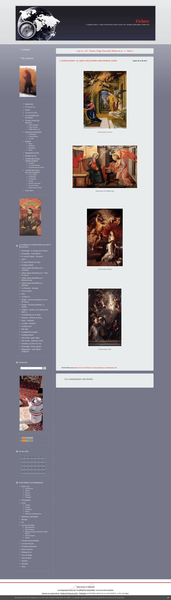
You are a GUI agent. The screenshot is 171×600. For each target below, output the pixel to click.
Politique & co (26, 552)
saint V (23, 259)
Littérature (28, 509)
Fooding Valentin (27, 265)
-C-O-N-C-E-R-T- (31, 113)
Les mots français (34, 165)
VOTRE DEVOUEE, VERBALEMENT (32, 160)
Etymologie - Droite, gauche (31, 346)
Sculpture (28, 497)
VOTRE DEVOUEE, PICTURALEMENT (32, 171)
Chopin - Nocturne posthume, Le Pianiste (32, 306)
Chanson (24, 561)
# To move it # (30, 107)
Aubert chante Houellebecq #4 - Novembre (32, 269)
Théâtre (27, 538)
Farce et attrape (26, 555)
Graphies (31, 163)
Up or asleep (33, 174)
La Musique (32, 134)
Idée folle (24, 329)
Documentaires (30, 527)
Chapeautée (32, 177)
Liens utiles (29, 190)
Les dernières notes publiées (86, 590)
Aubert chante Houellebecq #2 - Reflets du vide (32, 279)
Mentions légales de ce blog (69, 593)
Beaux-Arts (25, 486)
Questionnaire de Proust (36, 167)
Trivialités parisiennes (29, 546)
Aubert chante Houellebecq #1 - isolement (32, 284)
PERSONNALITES (32, 153)
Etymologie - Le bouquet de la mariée (34, 251)
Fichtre (142, 21)
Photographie (26, 500)
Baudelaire (32, 148)
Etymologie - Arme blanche (31, 254)
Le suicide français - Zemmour (32, 256)
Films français (33, 127)
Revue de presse (27, 549)
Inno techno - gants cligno (30, 338)
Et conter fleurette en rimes (30, 262)
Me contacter (27, 58)
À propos (25, 49)
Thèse (23, 567)
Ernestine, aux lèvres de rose (31, 344)
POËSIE (28, 142)
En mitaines (32, 179)
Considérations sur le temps (31, 315)
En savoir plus (119, 598)
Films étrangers (33, 125)
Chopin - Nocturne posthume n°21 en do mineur (34, 301)
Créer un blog (81, 586)
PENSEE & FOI (30, 156)
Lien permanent (98, 367)
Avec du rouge (33, 185)
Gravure (27, 493)
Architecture (29, 488)
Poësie (27, 511)
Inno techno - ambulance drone (32, 341)
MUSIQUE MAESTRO (33, 132)
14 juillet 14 (25, 297)
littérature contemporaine (33, 513)
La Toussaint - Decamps (29, 288)
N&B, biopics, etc (34, 129)
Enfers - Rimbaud (27, 321)
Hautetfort (91, 586)
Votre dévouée (26, 558)
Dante (30, 150)
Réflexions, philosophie (29, 517)
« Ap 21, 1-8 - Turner (85, 51)
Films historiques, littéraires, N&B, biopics (36, 532)
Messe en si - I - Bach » (123, 51)
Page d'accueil (103, 51)
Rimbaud (31, 146)
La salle (31, 138)
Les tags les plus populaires (104, 590)
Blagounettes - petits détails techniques (31, 350)
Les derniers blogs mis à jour (67, 590)
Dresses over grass (35, 183)
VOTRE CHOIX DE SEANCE (32, 122)
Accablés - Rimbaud (28, 323)
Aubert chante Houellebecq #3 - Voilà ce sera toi (34, 274)
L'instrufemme (33, 136)
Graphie (27, 507)
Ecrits (23, 503)
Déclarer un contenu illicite (50, 593)
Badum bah (29, 104)
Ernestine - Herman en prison (31, 318)
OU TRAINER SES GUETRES (32, 117)
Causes (27, 110)
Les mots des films (27, 525)
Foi (22, 522)
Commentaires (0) (111, 367)
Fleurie (31, 181)
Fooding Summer (27, 335)
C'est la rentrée (26, 291)
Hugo (30, 143)
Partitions (24, 564)
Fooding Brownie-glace (29, 332)
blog (126, 593)
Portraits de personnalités (30, 541)
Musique (24, 520)
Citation (27, 505)
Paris (23, 294)
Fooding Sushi (26, 326)
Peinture (27, 495)
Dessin (27, 490)
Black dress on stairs (35, 187)
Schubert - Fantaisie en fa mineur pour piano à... (34, 311)
